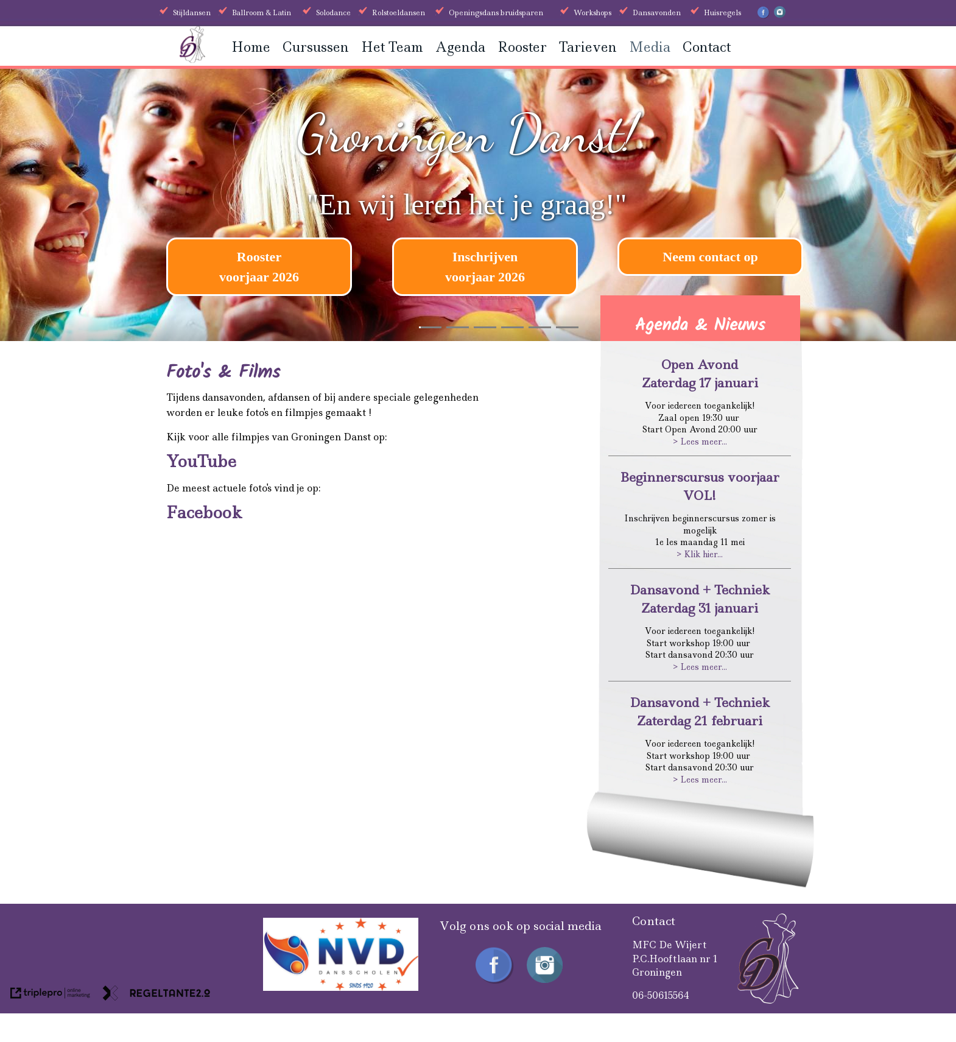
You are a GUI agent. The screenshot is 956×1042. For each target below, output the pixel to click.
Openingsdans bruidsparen (496, 13)
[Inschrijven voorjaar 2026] (485, 267)
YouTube (201, 461)
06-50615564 (660, 995)
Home (250, 47)
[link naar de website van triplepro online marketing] (50, 995)
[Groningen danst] (192, 59)
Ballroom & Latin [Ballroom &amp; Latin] (261, 13)
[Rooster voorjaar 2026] (259, 267)
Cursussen (316, 47)
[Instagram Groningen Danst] (780, 15)
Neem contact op (710, 256)
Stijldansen (192, 13)
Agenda (460, 47)
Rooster (522, 47)
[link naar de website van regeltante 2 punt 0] (156, 995)
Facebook (204, 512)
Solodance (333, 13)
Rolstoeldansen (398, 13)
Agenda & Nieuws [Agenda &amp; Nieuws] (700, 325)
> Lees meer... (700, 441)
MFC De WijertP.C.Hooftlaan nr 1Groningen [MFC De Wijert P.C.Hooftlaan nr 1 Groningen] (675, 958)
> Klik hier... (700, 554)
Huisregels (722, 13)
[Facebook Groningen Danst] (763, 16)
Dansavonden (657, 13)
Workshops (592, 13)
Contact (707, 47)
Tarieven (588, 47)
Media (649, 47)
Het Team (392, 47)
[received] (340, 987)
